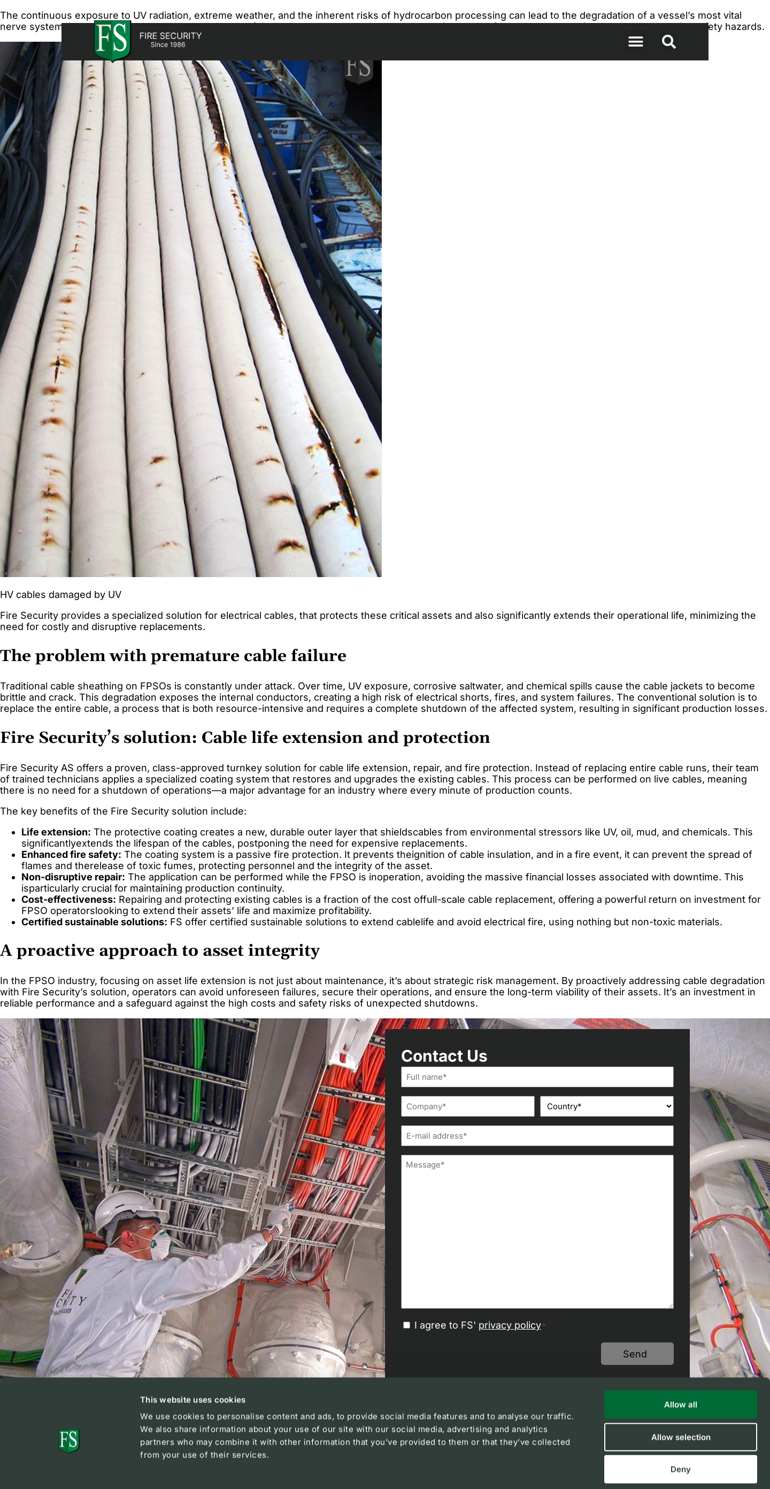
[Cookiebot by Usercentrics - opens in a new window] (69, 1468)
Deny (681, 1420)
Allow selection (681, 1388)
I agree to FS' (480, 1325)
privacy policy (510, 1325)
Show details (569, 1468)
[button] (635, 42)
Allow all (680, 1355)
